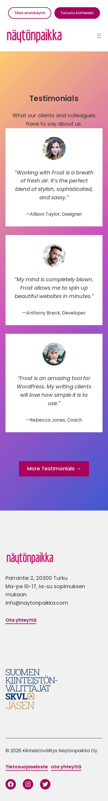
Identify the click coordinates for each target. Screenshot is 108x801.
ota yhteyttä (66, 766)
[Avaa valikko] (99, 35)
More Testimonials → (54, 468)
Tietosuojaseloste (26, 766)
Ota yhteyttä (20, 620)
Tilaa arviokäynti (29, 12)
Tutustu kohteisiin (77, 12)
